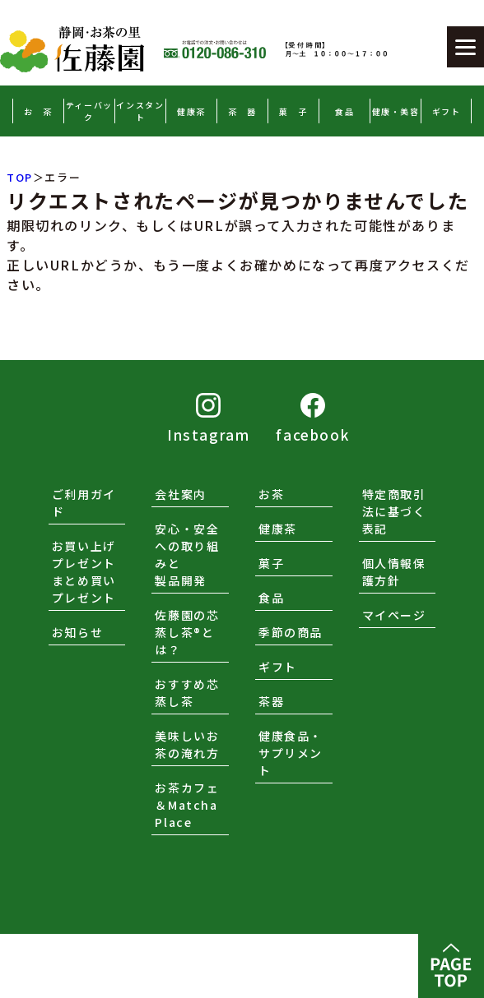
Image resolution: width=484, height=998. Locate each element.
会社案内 (180, 494)
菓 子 (293, 111)
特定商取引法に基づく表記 (394, 511)
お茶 (271, 494)
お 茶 (38, 111)
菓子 (271, 563)
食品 (344, 111)
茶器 (271, 701)
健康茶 (191, 111)
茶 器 (242, 111)
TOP (20, 177)
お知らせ (77, 632)
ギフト (446, 111)
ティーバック (89, 111)
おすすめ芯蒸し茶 (187, 692)
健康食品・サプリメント (290, 753)
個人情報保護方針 (394, 572)
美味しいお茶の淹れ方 (187, 744)
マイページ (394, 615)
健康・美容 (396, 111)
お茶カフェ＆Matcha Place (187, 804)
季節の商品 (290, 632)
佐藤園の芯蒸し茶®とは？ (187, 632)
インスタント (140, 111)
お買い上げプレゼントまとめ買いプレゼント (84, 572)
